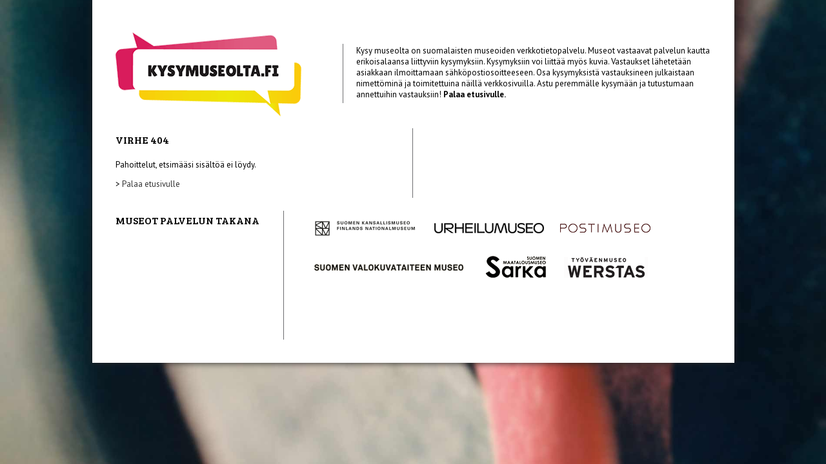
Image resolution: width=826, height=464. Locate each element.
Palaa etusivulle (151, 184)
